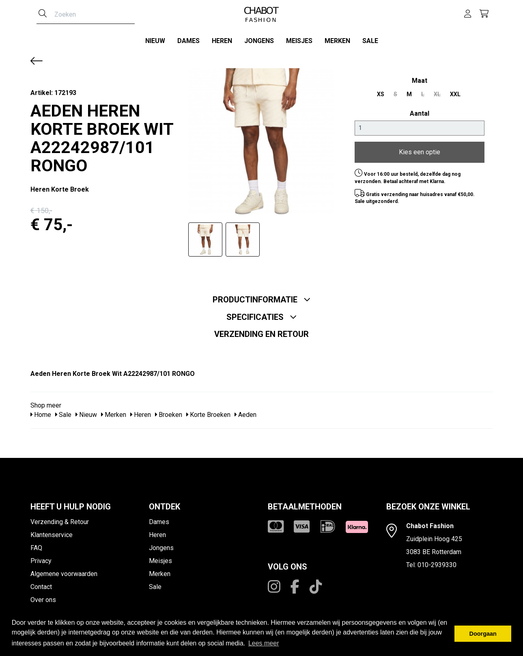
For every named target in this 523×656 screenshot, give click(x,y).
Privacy (41, 561)
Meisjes (299, 41)
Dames (188, 41)
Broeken (168, 415)
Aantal (419, 113)
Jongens (259, 41)
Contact (41, 587)
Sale (370, 41)
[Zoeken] (43, 14)
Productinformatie (262, 299)
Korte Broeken (208, 415)
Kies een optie (419, 152)
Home (40, 415)
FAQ (36, 548)
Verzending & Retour (59, 522)
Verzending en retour (261, 334)
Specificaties (261, 317)
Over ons (43, 600)
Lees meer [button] (263, 643)
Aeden (245, 415)
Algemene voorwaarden (63, 574)
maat (419, 80)
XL (437, 94)
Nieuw (155, 41)
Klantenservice (51, 535)
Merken (337, 41)
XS (380, 94)
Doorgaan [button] (483, 633)
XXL (455, 94)
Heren (222, 41)
